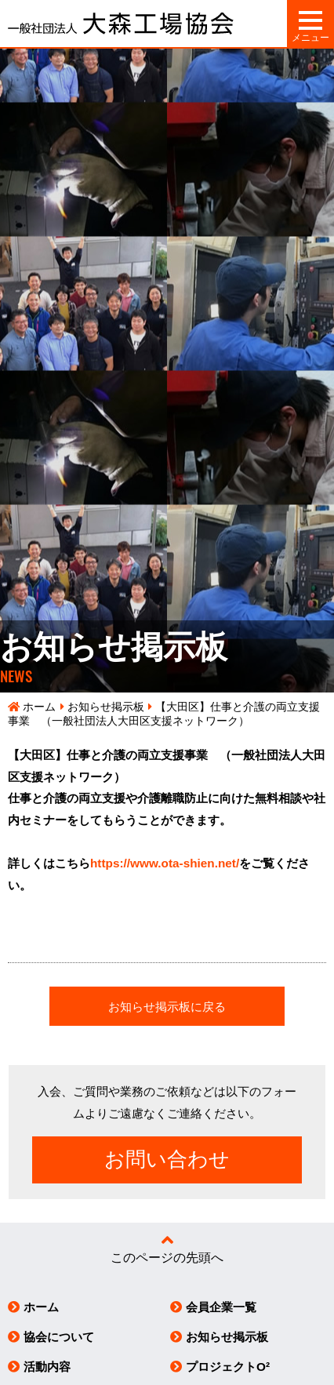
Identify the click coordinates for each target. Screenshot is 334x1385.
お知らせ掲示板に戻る (167, 1006)
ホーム (39, 707)
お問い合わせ (167, 1159)
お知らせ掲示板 (105, 707)
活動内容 (47, 1366)
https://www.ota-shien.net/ (164, 863)
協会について (59, 1336)
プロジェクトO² (228, 1366)
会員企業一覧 (221, 1307)
